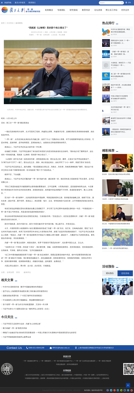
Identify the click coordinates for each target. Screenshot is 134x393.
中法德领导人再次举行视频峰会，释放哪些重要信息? (23, 300)
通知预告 (110, 273)
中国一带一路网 (89, 375)
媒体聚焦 (19, 23)
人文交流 (54, 35)
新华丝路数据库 (72, 364)
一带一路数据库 (45, 361)
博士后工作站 (111, 10)
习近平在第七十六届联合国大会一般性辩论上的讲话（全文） (26, 309)
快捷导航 (7, 3)
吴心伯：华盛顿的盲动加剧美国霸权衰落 (116, 224)
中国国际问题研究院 (32, 378)
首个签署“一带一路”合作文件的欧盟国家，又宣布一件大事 (25, 304)
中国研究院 (78, 375)
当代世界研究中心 (102, 375)
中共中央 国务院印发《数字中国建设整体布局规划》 (23, 287)
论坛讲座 (98, 10)
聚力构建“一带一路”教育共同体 (15, 328)
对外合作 (125, 10)
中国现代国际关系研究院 (91, 378)
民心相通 (62, 35)
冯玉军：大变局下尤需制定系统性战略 (115, 199)
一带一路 (38, 35)
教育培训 (86, 10)
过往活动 (125, 273)
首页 (3, 23)
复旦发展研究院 (67, 375)
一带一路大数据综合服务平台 (63, 361)
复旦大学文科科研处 (33, 375)
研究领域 (74, 10)
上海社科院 (105, 378)
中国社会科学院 (75, 378)
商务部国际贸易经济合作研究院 (57, 378)
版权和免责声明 (97, 390)
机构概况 (49, 10)
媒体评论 (27, 272)
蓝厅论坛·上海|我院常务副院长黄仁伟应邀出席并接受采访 (25, 291)
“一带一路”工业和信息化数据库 (84, 361)
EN (129, 3)
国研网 (42, 378)
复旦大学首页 (20, 3)
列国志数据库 (60, 364)
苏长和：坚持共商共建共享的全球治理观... (116, 174)
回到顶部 (128, 385)
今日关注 (10, 23)
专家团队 (61, 10)
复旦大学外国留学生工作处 (50, 375)
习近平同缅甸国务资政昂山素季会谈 (17, 337)
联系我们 (32, 3)
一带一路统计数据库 (104, 361)
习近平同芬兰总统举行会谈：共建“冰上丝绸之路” (22, 324)
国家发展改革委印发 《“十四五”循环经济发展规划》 (23, 296)
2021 (18, 272)
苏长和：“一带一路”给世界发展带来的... (115, 248)
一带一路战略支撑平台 (30, 361)
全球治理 (46, 35)
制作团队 (87, 390)
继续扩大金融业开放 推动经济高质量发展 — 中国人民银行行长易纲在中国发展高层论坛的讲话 (39, 333)
